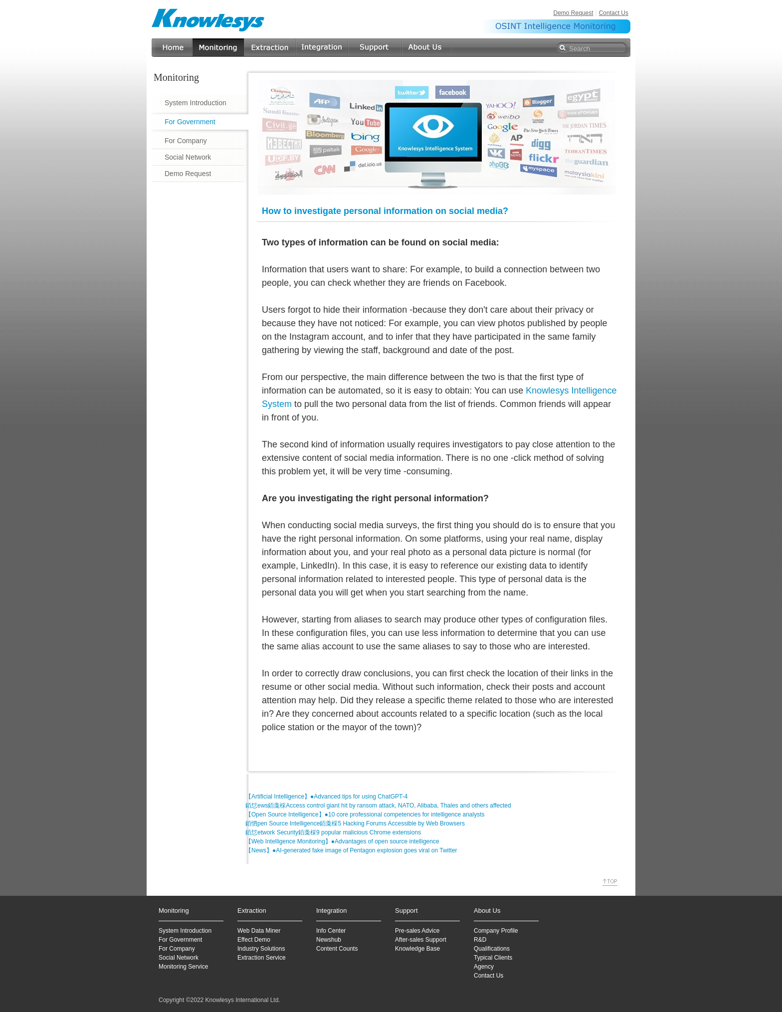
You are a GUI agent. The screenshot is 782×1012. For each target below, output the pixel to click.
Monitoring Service (183, 966)
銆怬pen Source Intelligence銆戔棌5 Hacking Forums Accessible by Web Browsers (355, 823)
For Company (186, 141)
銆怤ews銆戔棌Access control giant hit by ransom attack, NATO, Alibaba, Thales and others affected (378, 805)
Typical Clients (493, 957)
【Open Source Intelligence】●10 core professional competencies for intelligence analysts (365, 814)
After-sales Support (420, 939)
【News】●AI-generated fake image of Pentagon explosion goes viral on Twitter (351, 850)
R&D (480, 939)
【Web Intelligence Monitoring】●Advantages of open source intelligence (342, 841)
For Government (190, 122)
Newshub (328, 939)
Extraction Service (261, 957)
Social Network (188, 157)
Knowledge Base (417, 948)
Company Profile (496, 930)
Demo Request (573, 12)
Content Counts (337, 948)
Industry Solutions (261, 948)
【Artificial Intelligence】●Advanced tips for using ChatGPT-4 (326, 796)
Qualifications (492, 948)
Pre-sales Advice (417, 930)
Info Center (331, 930)
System (169, 930)
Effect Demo (253, 939)
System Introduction (195, 103)
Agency (484, 966)
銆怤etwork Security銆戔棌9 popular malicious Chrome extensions (333, 832)
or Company (178, 948)
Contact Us (613, 12)
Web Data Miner (258, 930)
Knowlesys (208, 19)
